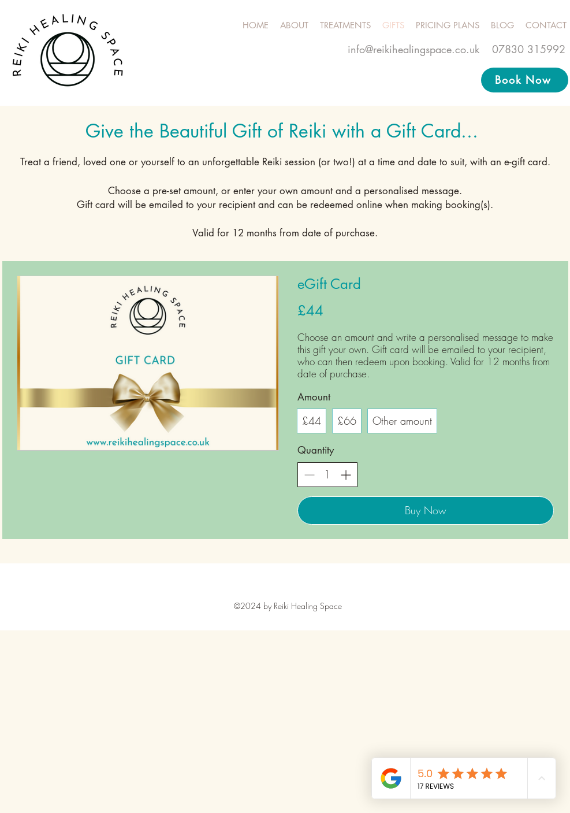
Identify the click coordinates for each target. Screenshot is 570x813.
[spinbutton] (327, 474)
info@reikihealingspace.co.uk (413, 49)
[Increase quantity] (345, 475)
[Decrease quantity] (309, 475)
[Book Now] (524, 80)
